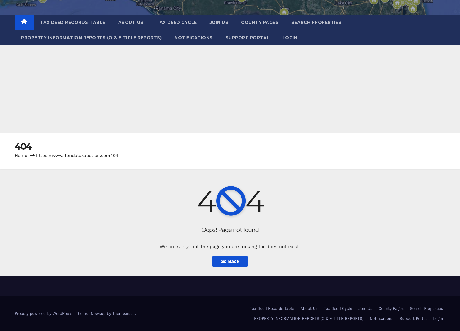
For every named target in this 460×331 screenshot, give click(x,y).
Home (21, 155)
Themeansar (123, 313)
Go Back (230, 261)
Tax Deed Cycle (176, 22)
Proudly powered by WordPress (44, 313)
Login (290, 37)
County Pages (259, 22)
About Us (130, 22)
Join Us (219, 22)
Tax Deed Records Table (72, 22)
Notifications (194, 37)
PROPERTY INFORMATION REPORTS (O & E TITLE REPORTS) (91, 37)
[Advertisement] (230, 89)
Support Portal (248, 37)
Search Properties (316, 22)
